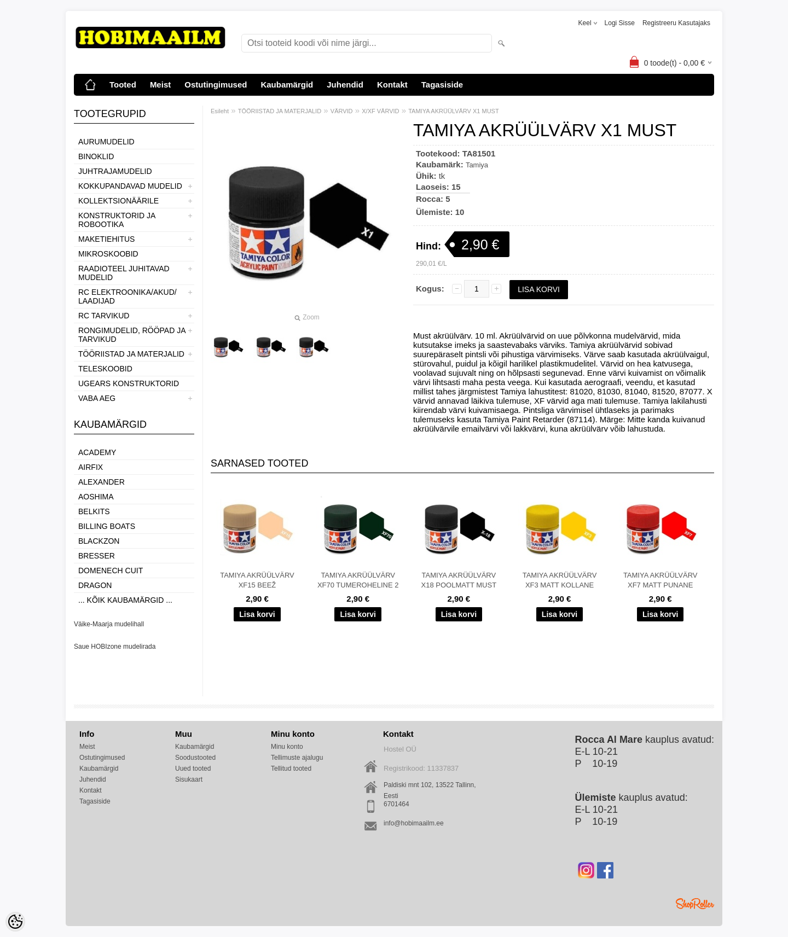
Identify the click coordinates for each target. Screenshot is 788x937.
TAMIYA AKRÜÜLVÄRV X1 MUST (453, 111)
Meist (160, 84)
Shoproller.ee (695, 903)
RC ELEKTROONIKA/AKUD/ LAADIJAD (127, 296)
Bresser (96, 555)
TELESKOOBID (105, 368)
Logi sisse (620, 23)
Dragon (95, 585)
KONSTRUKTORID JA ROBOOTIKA (116, 220)
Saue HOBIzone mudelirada (114, 646)
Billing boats (106, 526)
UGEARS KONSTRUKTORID (128, 383)
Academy (97, 452)
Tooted (122, 84)
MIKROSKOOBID (108, 253)
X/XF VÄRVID (380, 111)
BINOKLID (96, 156)
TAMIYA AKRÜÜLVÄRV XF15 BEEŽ (257, 580)
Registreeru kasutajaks (676, 23)
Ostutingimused (215, 84)
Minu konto (287, 746)
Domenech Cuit (110, 570)
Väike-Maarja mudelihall (109, 624)
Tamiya (477, 165)
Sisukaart (188, 779)
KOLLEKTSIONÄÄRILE (118, 200)
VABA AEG (96, 398)
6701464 (396, 804)
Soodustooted (195, 757)
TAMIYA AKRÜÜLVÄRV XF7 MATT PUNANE (660, 580)
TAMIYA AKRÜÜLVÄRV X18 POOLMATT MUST (459, 580)
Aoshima (96, 496)
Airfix (90, 467)
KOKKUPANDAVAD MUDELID (130, 186)
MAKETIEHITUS (106, 239)
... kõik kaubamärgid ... (125, 600)
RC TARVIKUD (103, 315)
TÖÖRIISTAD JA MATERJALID (131, 354)
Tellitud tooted (291, 768)
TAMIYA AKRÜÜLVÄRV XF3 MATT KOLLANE (560, 580)
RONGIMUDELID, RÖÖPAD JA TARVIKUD (132, 335)
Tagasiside (442, 84)
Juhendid (345, 84)
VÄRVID (342, 111)
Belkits (94, 511)
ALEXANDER (101, 482)
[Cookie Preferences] (15, 922)
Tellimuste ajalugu (297, 757)
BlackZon (98, 541)
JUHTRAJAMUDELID (115, 171)
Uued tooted (193, 768)
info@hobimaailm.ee (414, 823)
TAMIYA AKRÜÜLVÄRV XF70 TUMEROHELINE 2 (358, 580)
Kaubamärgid (286, 84)
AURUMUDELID (106, 141)
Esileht (220, 111)
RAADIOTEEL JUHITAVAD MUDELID (124, 273)
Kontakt (392, 84)
